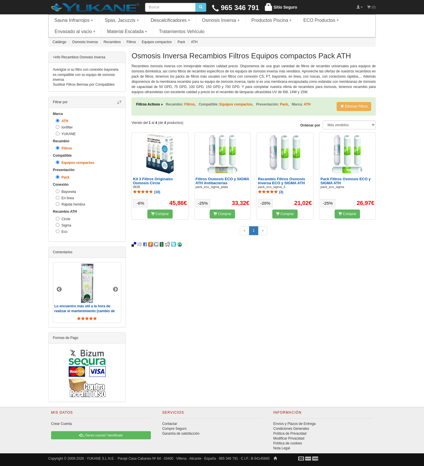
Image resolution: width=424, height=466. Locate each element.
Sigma (63, 225)
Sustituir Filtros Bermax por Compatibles (84, 85)
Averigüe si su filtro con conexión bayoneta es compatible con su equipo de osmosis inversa (85, 74)
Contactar (169, 424)
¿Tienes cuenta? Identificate (101, 435)
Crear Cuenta (61, 424)
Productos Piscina (271, 20)
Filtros (64, 148)
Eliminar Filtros (354, 106)
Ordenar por (310, 125)
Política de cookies (287, 443)
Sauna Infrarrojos (73, 20)
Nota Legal (281, 448)
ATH (62, 121)
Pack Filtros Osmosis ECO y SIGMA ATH (346, 181)
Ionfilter (64, 127)
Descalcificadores (170, 20)
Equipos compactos (75, 162)
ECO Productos (321, 20)
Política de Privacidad (289, 434)
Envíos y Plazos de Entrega (294, 424)
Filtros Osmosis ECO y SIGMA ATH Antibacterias (222, 181)
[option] (87, 292)
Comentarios (62, 252)
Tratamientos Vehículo (182, 31)
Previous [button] (59, 289)
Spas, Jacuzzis (122, 20)
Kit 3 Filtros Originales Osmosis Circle (153, 181)
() (146, 192)
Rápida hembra (70, 204)
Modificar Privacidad (288, 438)
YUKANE (66, 134)
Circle (63, 219)
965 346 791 (235, 7)
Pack (63, 177)
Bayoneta (66, 191)
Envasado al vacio (75, 31)
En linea (65, 198)
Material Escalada (127, 31)
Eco (62, 231)
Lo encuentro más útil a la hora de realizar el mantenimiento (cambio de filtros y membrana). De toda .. (84, 311)
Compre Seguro (174, 429)
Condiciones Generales (291, 429)
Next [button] (115, 289)
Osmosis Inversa (221, 20)
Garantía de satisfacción (180, 434)
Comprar (160, 214)
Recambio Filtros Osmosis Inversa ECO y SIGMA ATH (281, 181)
